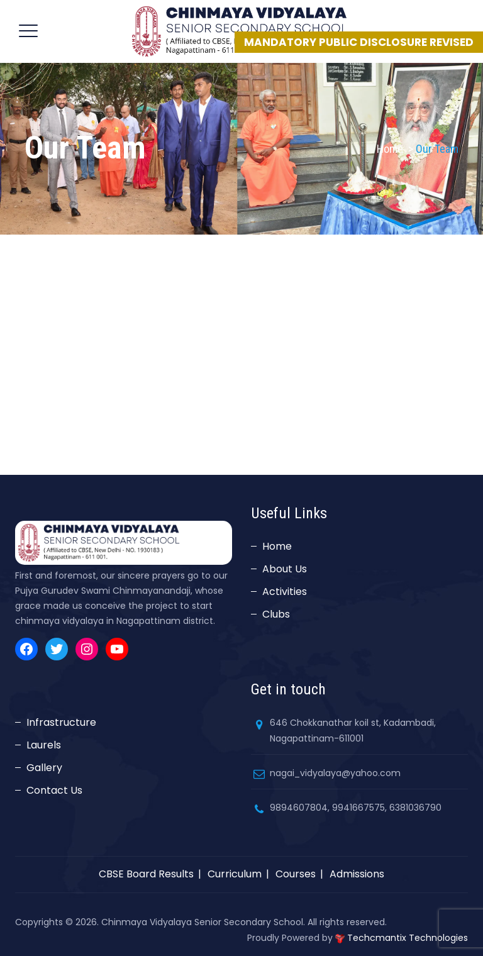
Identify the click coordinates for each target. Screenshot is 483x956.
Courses (295, 874)
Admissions (357, 874)
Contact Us (54, 790)
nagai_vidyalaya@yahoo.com (335, 773)
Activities (284, 591)
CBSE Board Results (146, 874)
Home (390, 148)
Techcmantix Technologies (407, 937)
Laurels (43, 745)
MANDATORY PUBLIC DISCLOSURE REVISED (359, 42)
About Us (284, 569)
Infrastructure (61, 722)
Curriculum (235, 874)
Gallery (44, 767)
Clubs (276, 614)
